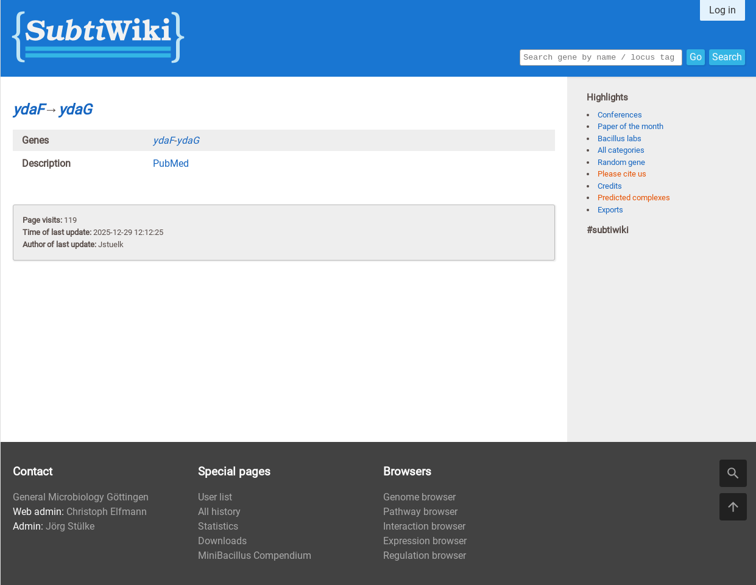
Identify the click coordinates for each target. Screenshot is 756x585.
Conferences (620, 114)
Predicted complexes (634, 197)
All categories (621, 150)
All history (219, 511)
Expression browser (425, 541)
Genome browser (419, 497)
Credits (610, 186)
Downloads (222, 541)
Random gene (621, 162)
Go (696, 56)
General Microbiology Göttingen (81, 497)
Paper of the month (630, 126)
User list (215, 497)
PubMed (171, 163)
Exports (610, 209)
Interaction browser (424, 526)
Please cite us (622, 173)
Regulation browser (424, 555)
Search (727, 56)
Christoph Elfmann (106, 511)
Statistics (218, 526)
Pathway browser (420, 511)
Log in (722, 10)
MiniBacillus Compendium (254, 555)
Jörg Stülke (70, 526)
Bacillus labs (619, 138)
